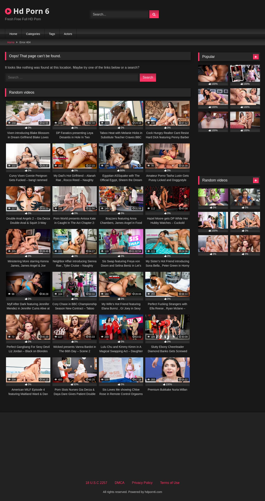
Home (13, 34)
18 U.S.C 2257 (96, 482)
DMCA (119, 482)
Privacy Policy (142, 482)
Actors (68, 34)
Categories (33, 34)
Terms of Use (169, 482)
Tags (52, 34)
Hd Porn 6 (27, 11)
